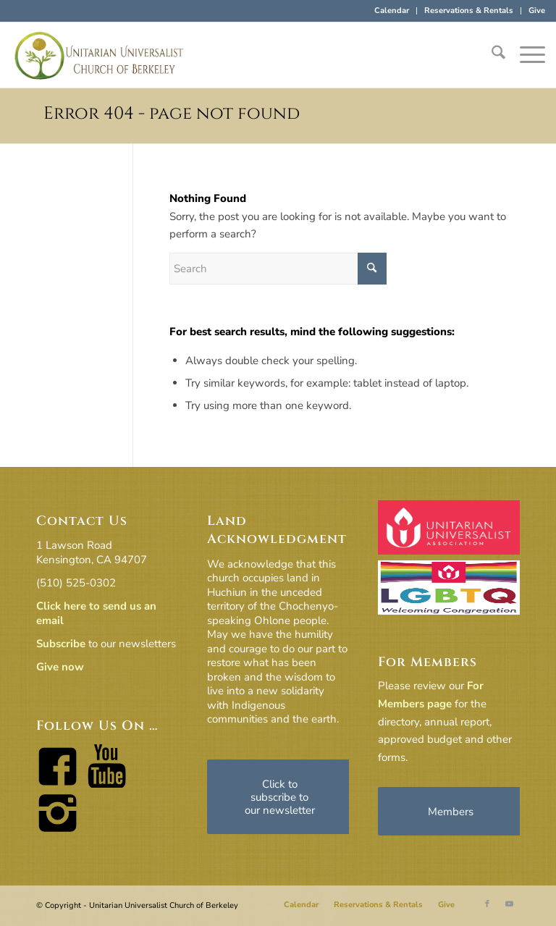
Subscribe (60, 643)
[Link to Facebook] (487, 904)
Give (536, 10)
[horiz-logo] (99, 55)
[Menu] (525, 55)
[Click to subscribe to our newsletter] (279, 796)
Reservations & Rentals (468, 10)
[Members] (450, 811)
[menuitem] (392, 10)
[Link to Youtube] (509, 904)
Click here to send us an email (96, 613)
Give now (60, 667)
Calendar (391, 10)
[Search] (491, 55)
